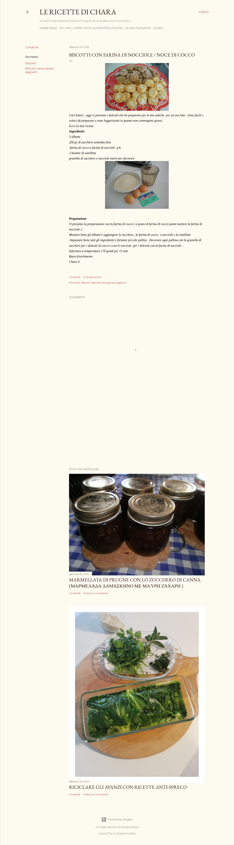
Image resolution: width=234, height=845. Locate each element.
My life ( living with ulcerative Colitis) (91, 28)
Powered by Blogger (117, 819)
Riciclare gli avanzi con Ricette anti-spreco (128, 787)
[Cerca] (204, 12)
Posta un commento (95, 593)
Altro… (158, 28)
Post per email (92, 277)
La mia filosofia (138, 28)
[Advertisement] (137, 429)
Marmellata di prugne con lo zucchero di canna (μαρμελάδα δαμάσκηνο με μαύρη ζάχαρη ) (135, 583)
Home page (48, 28)
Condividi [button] (31, 47)
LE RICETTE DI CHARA (78, 12)
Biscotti (30, 63)
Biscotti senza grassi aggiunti (109, 282)
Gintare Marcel (129, 827)
